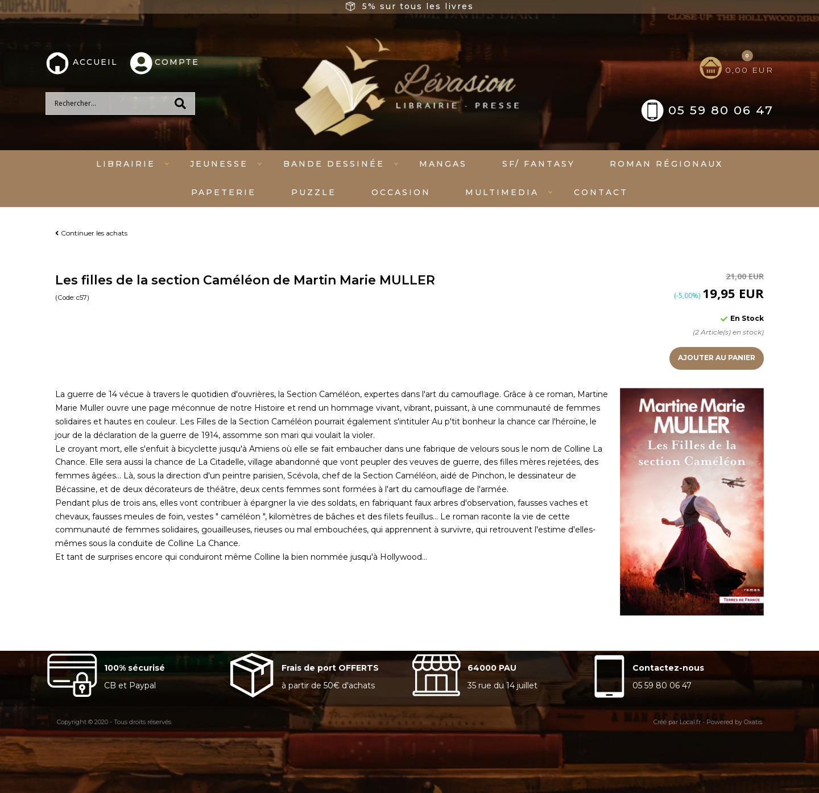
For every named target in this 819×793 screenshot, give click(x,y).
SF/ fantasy (538, 164)
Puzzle (313, 192)
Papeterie (223, 192)
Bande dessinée (333, 164)
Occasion (401, 192)
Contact (601, 192)
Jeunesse (219, 164)
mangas (443, 164)
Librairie (125, 164)
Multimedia (502, 192)
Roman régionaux (666, 164)
